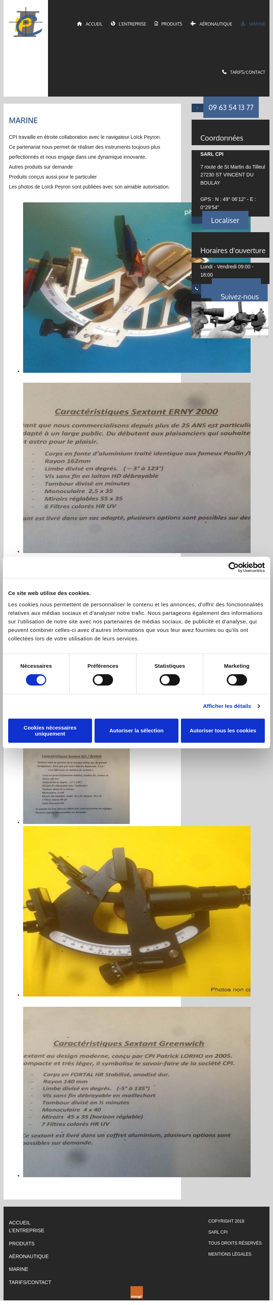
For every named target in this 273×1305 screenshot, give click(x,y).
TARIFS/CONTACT (30, 1286)
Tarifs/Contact (244, 75)
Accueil (90, 25)
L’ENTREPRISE (26, 1235)
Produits (168, 25)
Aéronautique (211, 25)
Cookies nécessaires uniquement (50, 731)
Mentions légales (229, 1258)
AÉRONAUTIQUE (29, 1261)
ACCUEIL (20, 1227)
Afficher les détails (227, 706)
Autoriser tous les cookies (222, 730)
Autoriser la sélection (136, 730)
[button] (231, 111)
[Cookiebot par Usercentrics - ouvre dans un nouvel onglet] (234, 567)
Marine (253, 25)
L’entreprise (129, 25)
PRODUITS (21, 1248)
